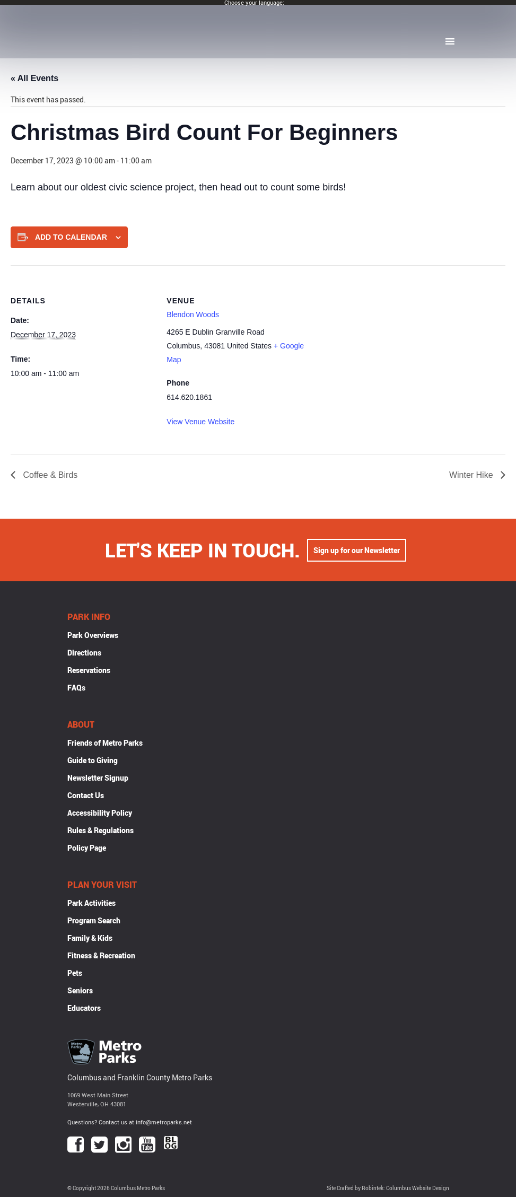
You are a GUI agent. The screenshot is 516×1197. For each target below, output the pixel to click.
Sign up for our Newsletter (356, 550)
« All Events (34, 78)
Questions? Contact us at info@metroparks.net (129, 1122)
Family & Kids (89, 938)
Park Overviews (92, 635)
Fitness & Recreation (101, 955)
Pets (74, 973)
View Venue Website (200, 421)
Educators (84, 1008)
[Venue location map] (379, 339)
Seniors (80, 990)
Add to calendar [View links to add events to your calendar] (71, 237)
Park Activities (91, 903)
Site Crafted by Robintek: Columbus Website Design (388, 1188)
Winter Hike (472, 474)
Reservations (88, 670)
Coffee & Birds (49, 474)
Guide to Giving (92, 760)
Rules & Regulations (100, 830)
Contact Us (85, 795)
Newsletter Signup (97, 778)
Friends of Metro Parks (105, 743)
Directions (84, 653)
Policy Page (86, 848)
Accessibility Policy (99, 813)
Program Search (93, 920)
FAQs (76, 688)
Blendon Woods (193, 314)
